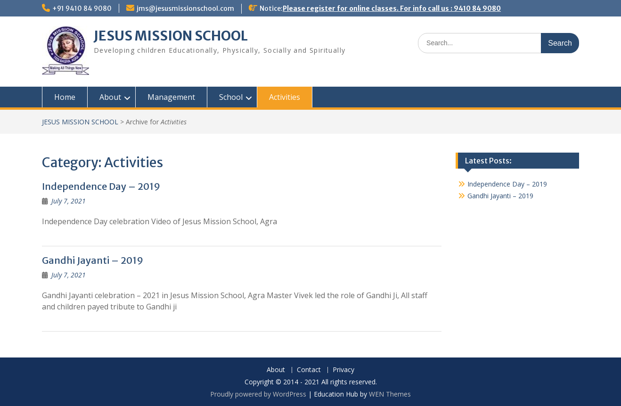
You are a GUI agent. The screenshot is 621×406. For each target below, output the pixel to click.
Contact (309, 370)
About (110, 97)
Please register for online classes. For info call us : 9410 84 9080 (392, 8)
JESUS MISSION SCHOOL (171, 35)
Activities (284, 97)
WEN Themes (390, 394)
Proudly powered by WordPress (258, 394)
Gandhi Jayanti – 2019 (92, 260)
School (231, 97)
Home (64, 97)
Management (171, 97)
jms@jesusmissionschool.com (185, 8)
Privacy (343, 370)
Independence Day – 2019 (101, 186)
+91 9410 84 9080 (82, 8)
